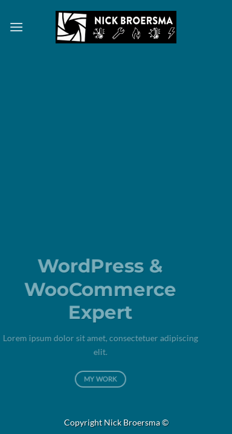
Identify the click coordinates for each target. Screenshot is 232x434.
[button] (16, 27)
